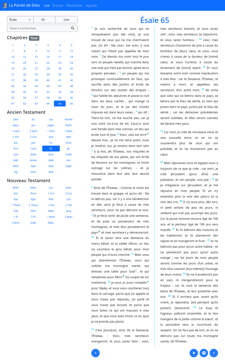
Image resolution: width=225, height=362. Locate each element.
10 (92, 237)
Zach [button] (33, 172)
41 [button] (59, 80)
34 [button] (48, 74)
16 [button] (48, 57)
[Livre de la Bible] (20, 19)
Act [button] (16, 193)
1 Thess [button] (15, 205)
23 (184, 273)
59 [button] (59, 97)
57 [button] (36, 97)
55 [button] (12, 97)
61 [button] (12, 103)
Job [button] (33, 142)
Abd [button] (50, 160)
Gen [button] (15, 119)
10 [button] (48, 51)
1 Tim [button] (51, 205)
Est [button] (16, 142)
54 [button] (71, 92)
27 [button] (36, 68)
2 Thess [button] (33, 205)
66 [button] (71, 103)
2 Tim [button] (68, 205)
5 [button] (60, 45)
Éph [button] (33, 199)
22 (208, 240)
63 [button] (36, 103)
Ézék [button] (33, 154)
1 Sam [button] (15, 131)
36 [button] (71, 74)
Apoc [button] (51, 223)
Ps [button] (51, 142)
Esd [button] (51, 137)
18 (161, 162)
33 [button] (36, 74)
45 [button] (36, 86)
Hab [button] (51, 166)
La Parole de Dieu (21, 5)
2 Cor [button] (68, 193)
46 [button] (48, 86)
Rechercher (75, 5)
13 (92, 329)
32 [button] (24, 74)
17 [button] (59, 57)
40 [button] (48, 80)
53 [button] (59, 92)
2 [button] (24, 45)
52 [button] (48, 92)
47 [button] (59, 86)
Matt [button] (16, 187)
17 (161, 131)
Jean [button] (68, 187)
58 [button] (48, 97)
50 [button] (24, 92)
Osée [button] (68, 154)
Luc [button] (51, 187)
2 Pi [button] (33, 217)
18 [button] (71, 57)
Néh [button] (68, 137)
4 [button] (48, 45)
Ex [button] (33, 119)
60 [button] (71, 97)
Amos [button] (33, 160)
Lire (47, 5)
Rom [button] (33, 193)
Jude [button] (33, 223)
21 (173, 229)
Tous (34, 38)
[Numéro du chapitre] (44, 19)
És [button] (51, 148)
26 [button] (24, 68)
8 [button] (24, 51)
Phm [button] (33, 211)
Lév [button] (51, 119)
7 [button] (13, 51)
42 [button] (71, 80)
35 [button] (59, 74)
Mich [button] (16, 166)
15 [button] (36, 57)
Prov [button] (68, 142)
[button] (95, 353)
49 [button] (12, 92)
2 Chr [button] (33, 137)
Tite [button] (15, 211)
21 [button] (36, 62)
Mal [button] (51, 172)
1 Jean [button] (51, 217)
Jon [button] (69, 160)
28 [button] (48, 68)
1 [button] (13, 45)
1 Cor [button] (51, 193)
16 (202, 89)
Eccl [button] (15, 148)
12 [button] (71, 51)
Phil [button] (51, 199)
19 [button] (12, 62)
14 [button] (24, 57)
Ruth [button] (68, 125)
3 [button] (36, 45)
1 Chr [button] (15, 137)
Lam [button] (15, 154)
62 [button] (24, 103)
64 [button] (48, 103)
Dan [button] (51, 154)
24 (169, 295)
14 (200, 39)
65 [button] (59, 103)
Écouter (58, 5)
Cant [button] (33, 148)
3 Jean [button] (16, 223)
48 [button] (71, 86)
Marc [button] (33, 187)
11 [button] (59, 51)
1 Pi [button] (16, 217)
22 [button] (48, 62)
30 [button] (71, 68)
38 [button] (24, 80)
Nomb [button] (68, 119)
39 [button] (36, 80)
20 (181, 201)
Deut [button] (16, 125)
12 (109, 281)
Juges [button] (51, 125)
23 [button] (59, 62)
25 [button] (12, 68)
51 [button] (36, 92)
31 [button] (12, 74)
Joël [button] (16, 160)
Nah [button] (33, 166)
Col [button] (69, 199)
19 (213, 178)
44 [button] (24, 86)
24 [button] (71, 62)
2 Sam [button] (33, 131)
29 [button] (59, 68)
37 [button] (12, 80)
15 (204, 67)
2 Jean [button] (68, 217)
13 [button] (12, 57)
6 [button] (71, 45)
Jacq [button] (68, 211)
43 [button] (12, 86)
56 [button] (24, 97)
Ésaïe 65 (154, 20)
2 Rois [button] (68, 131)
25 (194, 307)
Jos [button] (33, 125)
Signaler (91, 5)
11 (132, 253)
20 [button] (24, 62)
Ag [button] (16, 172)
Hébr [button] (51, 211)
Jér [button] (68, 148)
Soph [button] (68, 166)
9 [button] (36, 51)
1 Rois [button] (51, 131)
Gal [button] (16, 199)
